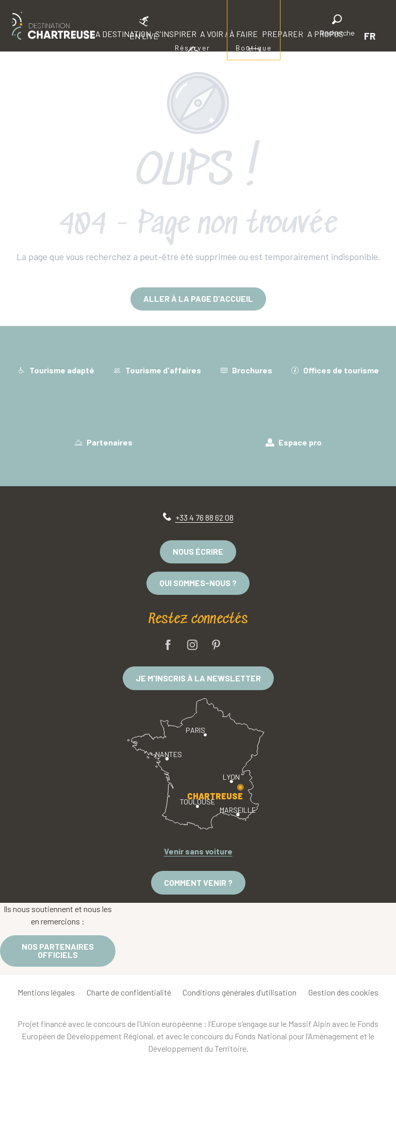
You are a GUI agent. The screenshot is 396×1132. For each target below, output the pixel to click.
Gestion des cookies (343, 992)
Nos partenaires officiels (58, 950)
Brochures (246, 370)
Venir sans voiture (198, 851)
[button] (337, 27)
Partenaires (103, 442)
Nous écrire (198, 551)
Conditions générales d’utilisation (239, 992)
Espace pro (294, 442)
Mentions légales (46, 992)
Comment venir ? (198, 882)
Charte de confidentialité (129, 992)
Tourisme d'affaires (157, 370)
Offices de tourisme (335, 370)
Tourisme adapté (55, 370)
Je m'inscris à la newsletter (198, 678)
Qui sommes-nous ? (198, 583)
